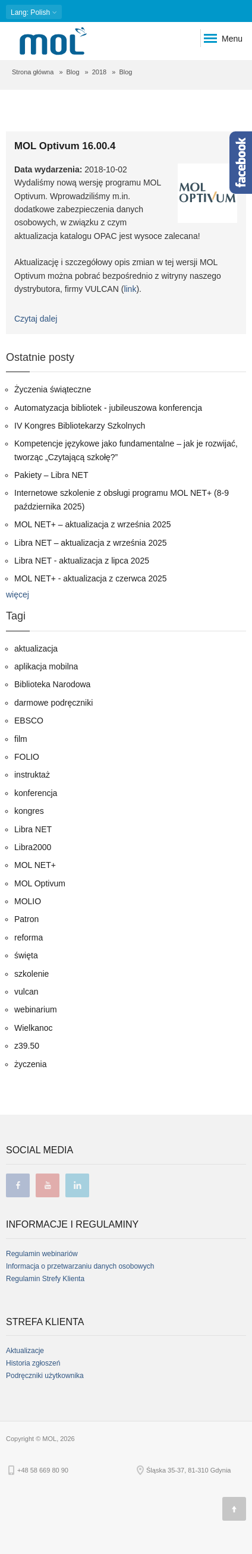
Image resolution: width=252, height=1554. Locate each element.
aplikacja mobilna (46, 666)
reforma (28, 937)
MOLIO (27, 901)
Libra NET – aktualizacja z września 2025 (90, 543)
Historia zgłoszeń (33, 1363)
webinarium (35, 1009)
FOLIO (26, 757)
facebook (18, 1185)
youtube (47, 1185)
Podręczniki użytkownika (45, 1375)
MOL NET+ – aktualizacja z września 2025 (92, 524)
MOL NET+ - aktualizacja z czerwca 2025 (90, 578)
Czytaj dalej (35, 318)
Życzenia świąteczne (52, 389)
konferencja (35, 793)
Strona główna (32, 72)
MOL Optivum (39, 883)
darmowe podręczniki (53, 702)
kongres (29, 811)
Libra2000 (32, 847)
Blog (73, 72)
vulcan (26, 991)
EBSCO (28, 720)
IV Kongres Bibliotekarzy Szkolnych (79, 425)
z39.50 (26, 1045)
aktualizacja (36, 648)
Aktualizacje (25, 1351)
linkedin (77, 1185)
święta (26, 955)
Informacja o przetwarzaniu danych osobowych (80, 1266)
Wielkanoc (33, 1028)
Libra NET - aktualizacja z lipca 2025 (81, 560)
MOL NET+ (35, 865)
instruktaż (32, 774)
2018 (99, 72)
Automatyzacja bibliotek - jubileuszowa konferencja (108, 408)
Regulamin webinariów (42, 1254)
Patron (26, 919)
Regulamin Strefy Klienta (45, 1279)
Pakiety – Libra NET (51, 475)
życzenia (30, 1064)
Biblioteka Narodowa (52, 684)
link (130, 289)
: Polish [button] (34, 12)
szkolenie (31, 974)
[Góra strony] (234, 1509)
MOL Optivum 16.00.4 (64, 146)
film (20, 739)
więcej (17, 594)
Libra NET (33, 829)
